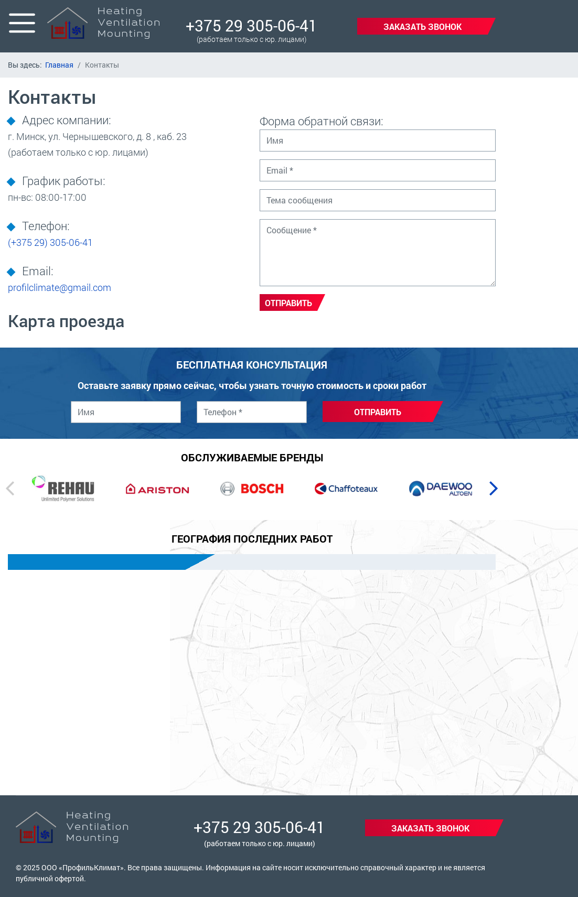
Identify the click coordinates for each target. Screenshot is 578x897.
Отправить (288, 302)
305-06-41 (50, 242)
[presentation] (9, 487)
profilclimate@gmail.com (59, 287)
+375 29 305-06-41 (251, 25)
